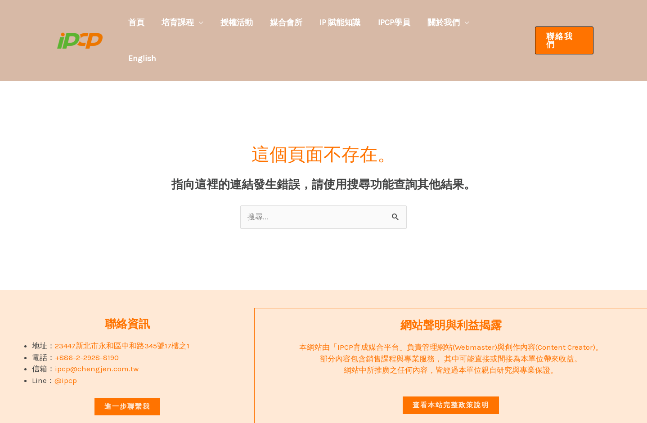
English (501, 22)
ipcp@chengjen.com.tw (97, 332)
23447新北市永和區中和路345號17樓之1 (122, 309)
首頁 (163, 22)
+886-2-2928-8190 (87, 321)
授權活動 (256, 22)
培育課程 (201, 22)
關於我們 (448, 22)
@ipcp (65, 344)
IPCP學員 (402, 22)
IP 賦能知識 (352, 22)
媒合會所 (302, 22)
